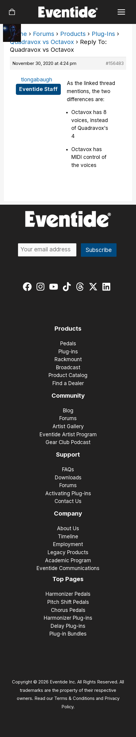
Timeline (68, 537)
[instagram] (42, 286)
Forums (43, 33)
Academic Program (68, 560)
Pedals (68, 344)
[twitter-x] (94, 286)
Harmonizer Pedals (68, 594)
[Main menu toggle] (121, 12)
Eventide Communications (68, 568)
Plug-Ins (103, 33)
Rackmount (68, 359)
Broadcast (68, 367)
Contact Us (68, 501)
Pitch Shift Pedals (68, 602)
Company (68, 513)
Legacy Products (68, 552)
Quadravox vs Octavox (42, 41)
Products (73, 33)
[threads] (81, 286)
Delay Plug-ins (68, 626)
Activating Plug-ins (68, 493)
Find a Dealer (68, 383)
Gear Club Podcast (68, 442)
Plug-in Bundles (68, 634)
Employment (68, 544)
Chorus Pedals (68, 610)
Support (68, 454)
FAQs (68, 469)
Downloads (68, 478)
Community (68, 395)
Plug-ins (68, 352)
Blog (68, 411)
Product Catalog (68, 375)
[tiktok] (68, 286)
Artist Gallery (68, 426)
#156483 (115, 63)
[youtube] (55, 286)
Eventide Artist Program (68, 434)
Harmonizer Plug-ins (68, 618)
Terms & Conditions (74, 698)
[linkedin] (108, 286)
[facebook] (28, 286)
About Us (68, 528)
